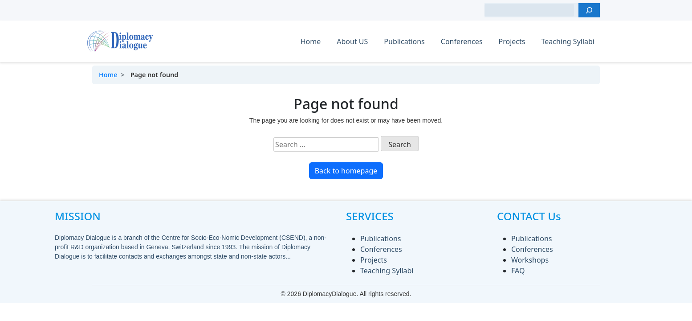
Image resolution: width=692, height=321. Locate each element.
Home (311, 41)
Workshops (530, 260)
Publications (404, 41)
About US (352, 41)
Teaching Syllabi (567, 41)
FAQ (518, 271)
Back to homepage (346, 171)
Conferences (462, 41)
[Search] (589, 10)
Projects (512, 41)
